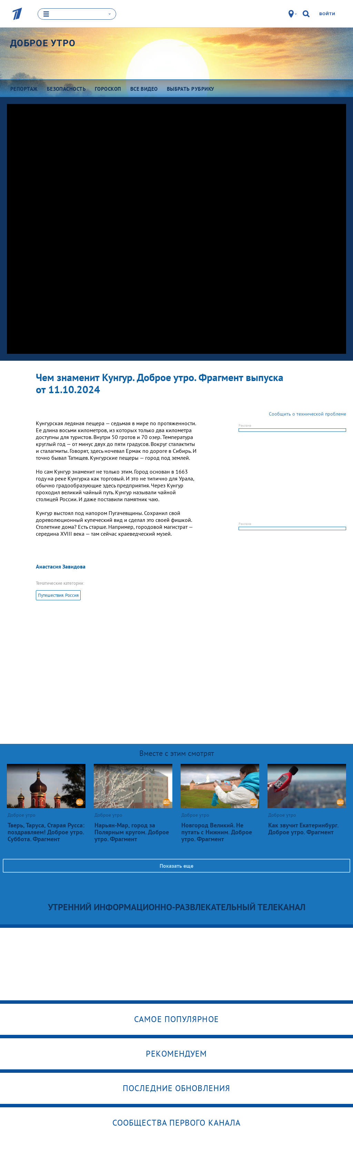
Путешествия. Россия (58, 595)
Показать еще (176, 865)
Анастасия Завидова (60, 566)
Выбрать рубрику (190, 89)
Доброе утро (42, 43)
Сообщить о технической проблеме (307, 414)
